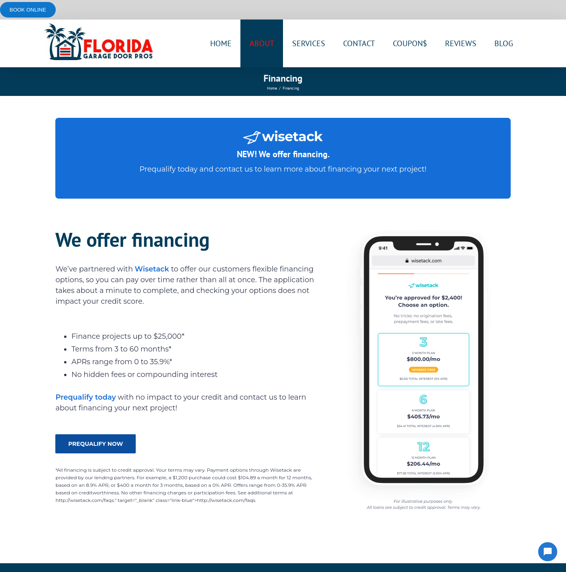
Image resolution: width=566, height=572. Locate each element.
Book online (28, 10)
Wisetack (153, 269)
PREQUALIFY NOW (95, 443)
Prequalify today (168, 169)
